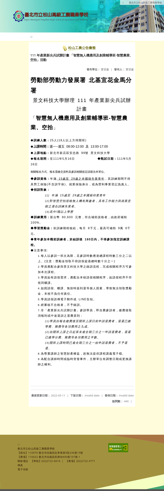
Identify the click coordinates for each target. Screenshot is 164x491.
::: (123, 2)
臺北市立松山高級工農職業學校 (145, 2)
